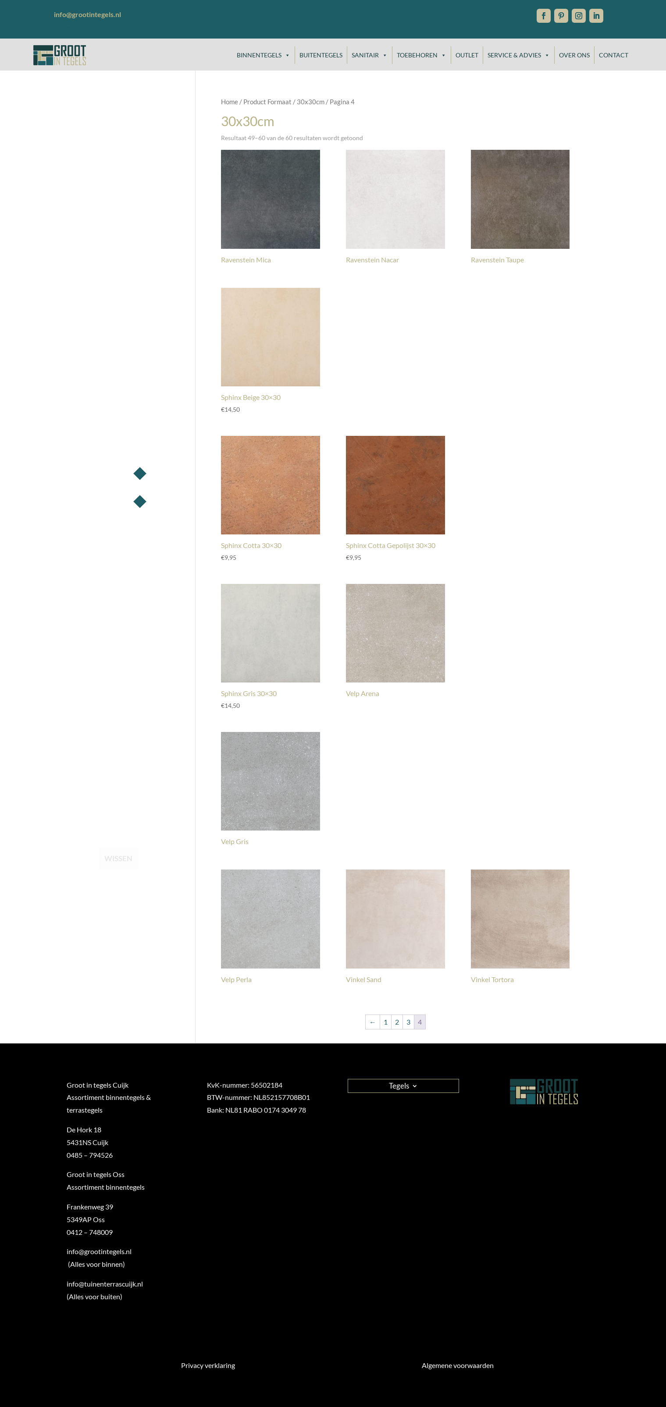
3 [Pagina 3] (408, 1022)
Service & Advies (519, 55)
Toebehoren (421, 55)
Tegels (399, 1085)
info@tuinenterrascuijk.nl (105, 1284)
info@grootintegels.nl (87, 28)
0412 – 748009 (90, 1232)
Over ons (574, 55)
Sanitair (370, 55)
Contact (613, 55)
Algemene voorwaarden (458, 1365)
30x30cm (310, 102)
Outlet (467, 55)
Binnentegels (263, 55)
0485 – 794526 (90, 1155)
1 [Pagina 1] (386, 1022)
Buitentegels (320, 55)
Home (229, 102)
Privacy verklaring (208, 1365)
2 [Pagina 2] (397, 1022)
